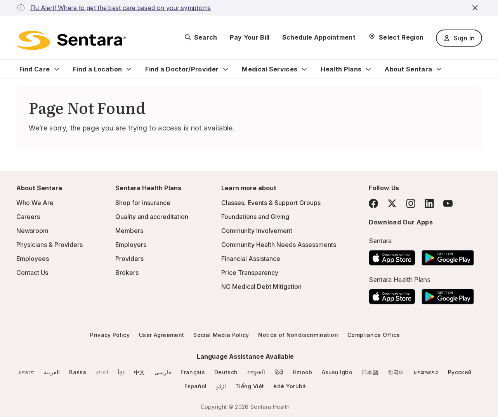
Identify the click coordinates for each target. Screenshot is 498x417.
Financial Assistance (250, 258)
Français (192, 372)
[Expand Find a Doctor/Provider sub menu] (225, 69)
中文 (139, 372)
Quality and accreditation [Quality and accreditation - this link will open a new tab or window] (151, 217)
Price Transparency (249, 272)
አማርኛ (27, 372)
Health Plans (341, 69)
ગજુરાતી (256, 372)
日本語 (370, 372)
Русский (460, 372)
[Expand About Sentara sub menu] (439, 69)
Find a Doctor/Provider (182, 69)
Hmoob (302, 372)
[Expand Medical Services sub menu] (304, 69)
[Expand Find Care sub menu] (57, 69)
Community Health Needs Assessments (278, 244)
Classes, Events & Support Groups (271, 203)
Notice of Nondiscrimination (298, 335)
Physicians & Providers (49, 244)
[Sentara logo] (71, 40)
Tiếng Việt (249, 386)
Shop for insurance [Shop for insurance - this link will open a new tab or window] (142, 203)
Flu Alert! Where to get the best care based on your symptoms (120, 8)
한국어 (396, 372)
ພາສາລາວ (426, 372)
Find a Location (97, 69)
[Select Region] (395, 37)
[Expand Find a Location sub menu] (129, 69)
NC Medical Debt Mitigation (261, 286)
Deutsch (226, 372)
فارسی (163, 372)
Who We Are (35, 203)
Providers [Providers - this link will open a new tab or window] (129, 258)
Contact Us (32, 272)
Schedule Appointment (319, 37)
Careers (28, 217)
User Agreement (161, 335)
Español (195, 386)
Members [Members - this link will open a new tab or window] (129, 231)
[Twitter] (392, 203)
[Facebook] (373, 203)
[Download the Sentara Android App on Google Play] (448, 255)
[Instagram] (410, 203)
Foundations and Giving (255, 217)
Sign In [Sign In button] (459, 38)
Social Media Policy (221, 335)
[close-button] (476, 7)
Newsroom (32, 231)
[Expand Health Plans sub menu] (368, 69)
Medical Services (269, 69)
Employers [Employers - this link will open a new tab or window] (130, 244)
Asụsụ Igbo (337, 372)
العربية (52, 372)
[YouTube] (448, 203)
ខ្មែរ (121, 372)
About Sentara (408, 69)
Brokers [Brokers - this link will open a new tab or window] (127, 272)
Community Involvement (256, 231)
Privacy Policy (109, 335)
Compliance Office (373, 335)
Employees (32, 258)
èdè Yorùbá (289, 386)
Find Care (34, 69)
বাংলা (102, 372)
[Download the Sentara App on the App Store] (392, 255)
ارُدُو (221, 386)
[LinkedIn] (429, 203)
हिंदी (278, 372)
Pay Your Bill (250, 37)
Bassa (78, 372)
